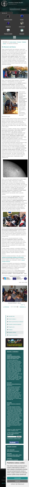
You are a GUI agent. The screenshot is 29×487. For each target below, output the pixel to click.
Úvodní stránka (12, 42)
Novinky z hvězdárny (13, 351)
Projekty (22, 19)
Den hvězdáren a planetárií (12, 459)
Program (19, 42)
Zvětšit (23, 304)
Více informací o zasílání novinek (14, 438)
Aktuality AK (8, 26)
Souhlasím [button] (17, 478)
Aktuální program (12, 446)
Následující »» (23, 306)
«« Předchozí (6, 306)
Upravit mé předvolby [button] (17, 484)
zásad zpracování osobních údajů (13, 434)
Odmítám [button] (17, 481)
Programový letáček (8, 33)
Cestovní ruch (22, 26)
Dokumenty (21, 33)
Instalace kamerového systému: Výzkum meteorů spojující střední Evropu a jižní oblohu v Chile (14, 357)
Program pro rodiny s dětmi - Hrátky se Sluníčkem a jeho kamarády (14, 455)
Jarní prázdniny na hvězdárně (13, 451)
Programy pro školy (8, 19)
